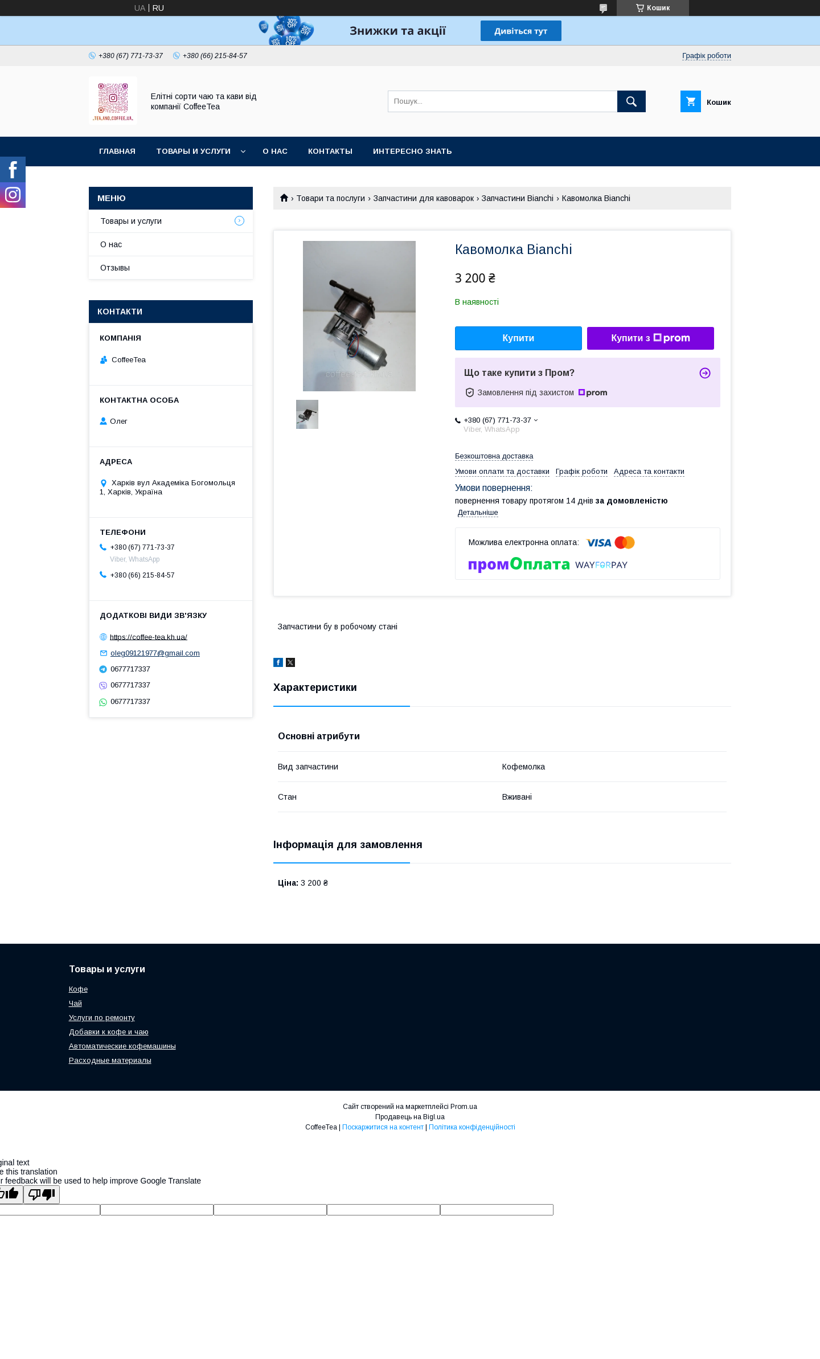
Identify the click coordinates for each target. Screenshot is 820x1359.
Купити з (650, 338)
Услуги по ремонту (102, 1017)
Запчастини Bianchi (518, 198)
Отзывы (115, 267)
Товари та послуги (330, 198)
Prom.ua (463, 1107)
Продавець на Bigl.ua (410, 1117)
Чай (75, 1003)
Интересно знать (412, 151)
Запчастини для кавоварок (424, 198)
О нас (275, 151)
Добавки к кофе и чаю (109, 1032)
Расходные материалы (110, 1060)
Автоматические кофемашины (122, 1046)
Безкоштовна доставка (494, 456)
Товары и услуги (193, 151)
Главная (117, 151)
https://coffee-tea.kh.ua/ (148, 636)
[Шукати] (631, 101)
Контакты (330, 151)
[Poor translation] (41, 1194)
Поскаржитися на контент (383, 1127)
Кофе (78, 989)
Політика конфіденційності (472, 1127)
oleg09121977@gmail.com (155, 653)
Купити (519, 338)
